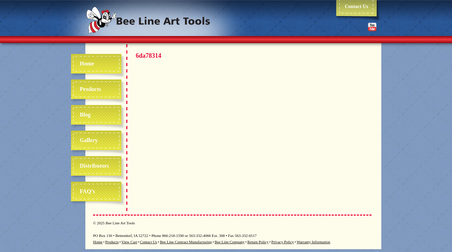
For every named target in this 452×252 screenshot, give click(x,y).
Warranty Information (313, 242)
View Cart (129, 242)
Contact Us (356, 6)
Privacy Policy (282, 242)
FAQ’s (87, 191)
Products (90, 89)
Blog (85, 115)
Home (87, 63)
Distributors (94, 166)
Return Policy (258, 242)
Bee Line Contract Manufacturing (186, 242)
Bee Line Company (230, 242)
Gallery (89, 140)
